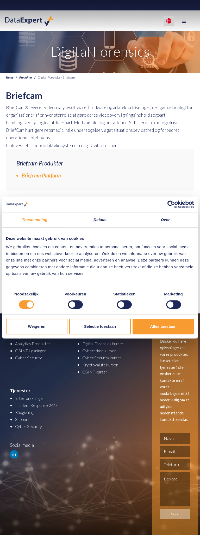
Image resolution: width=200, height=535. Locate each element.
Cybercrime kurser (100, 350)
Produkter (27, 77)
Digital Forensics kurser (105, 343)
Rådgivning (25, 412)
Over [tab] (165, 219)
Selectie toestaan (100, 326)
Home (10, 77)
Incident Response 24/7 (37, 405)
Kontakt (97, 145)
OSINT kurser (95, 371)
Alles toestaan (163, 326)
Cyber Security (29, 357)
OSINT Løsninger (32, 350)
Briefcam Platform (41, 175)
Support (22, 419)
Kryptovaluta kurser (101, 364)
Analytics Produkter (34, 343)
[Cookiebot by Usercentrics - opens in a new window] (171, 204)
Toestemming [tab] (34, 219)
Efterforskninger (31, 398)
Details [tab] (100, 219)
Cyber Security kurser (103, 357)
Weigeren (36, 326)
